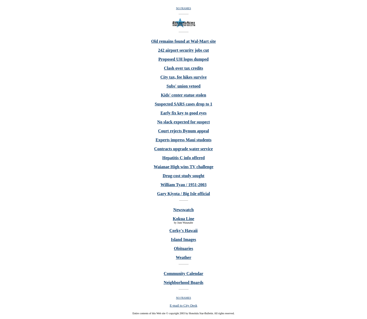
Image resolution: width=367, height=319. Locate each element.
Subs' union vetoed (183, 86)
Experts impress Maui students (184, 140)
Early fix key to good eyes (183, 113)
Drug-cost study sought (183, 175)
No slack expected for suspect (183, 122)
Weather (183, 257)
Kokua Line (183, 218)
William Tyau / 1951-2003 (183, 184)
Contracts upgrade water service (183, 149)
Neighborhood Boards (183, 282)
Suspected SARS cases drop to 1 (183, 104)
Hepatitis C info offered (183, 158)
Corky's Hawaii (183, 230)
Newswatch (183, 209)
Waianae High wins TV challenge (183, 167)
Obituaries (183, 248)
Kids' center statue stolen (183, 95)
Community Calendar (183, 273)
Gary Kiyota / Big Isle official (183, 193)
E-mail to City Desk (183, 305)
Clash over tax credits (183, 68)
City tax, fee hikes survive (183, 77)
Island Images (183, 239)
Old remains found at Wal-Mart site (183, 41)
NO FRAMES (183, 8)
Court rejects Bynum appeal (183, 131)
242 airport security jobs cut (183, 50)
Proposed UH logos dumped (183, 59)
